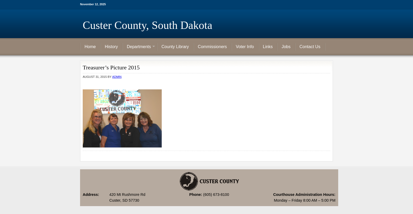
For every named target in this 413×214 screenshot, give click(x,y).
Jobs (286, 46)
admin (116, 76)
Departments (139, 47)
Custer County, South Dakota (147, 25)
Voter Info (245, 46)
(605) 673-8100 (216, 194)
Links (268, 46)
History (111, 46)
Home (90, 46)
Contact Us (309, 46)
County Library (175, 46)
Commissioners (212, 46)
